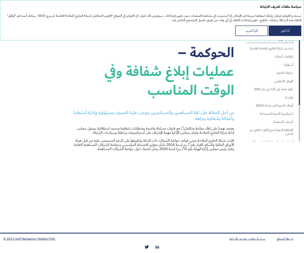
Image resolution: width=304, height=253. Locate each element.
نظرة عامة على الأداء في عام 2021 (273, 89)
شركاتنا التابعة (285, 73)
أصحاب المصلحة (283, 122)
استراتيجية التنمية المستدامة (276, 113)
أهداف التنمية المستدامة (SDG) (274, 105)
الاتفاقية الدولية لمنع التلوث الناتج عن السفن (271, 132)
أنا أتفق (285, 30)
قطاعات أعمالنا (284, 56)
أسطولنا (288, 64)
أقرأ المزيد (252, 30)
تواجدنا (289, 97)
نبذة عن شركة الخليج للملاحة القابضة (271, 48)
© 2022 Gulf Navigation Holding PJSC (29, 238)
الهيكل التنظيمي (283, 81)
